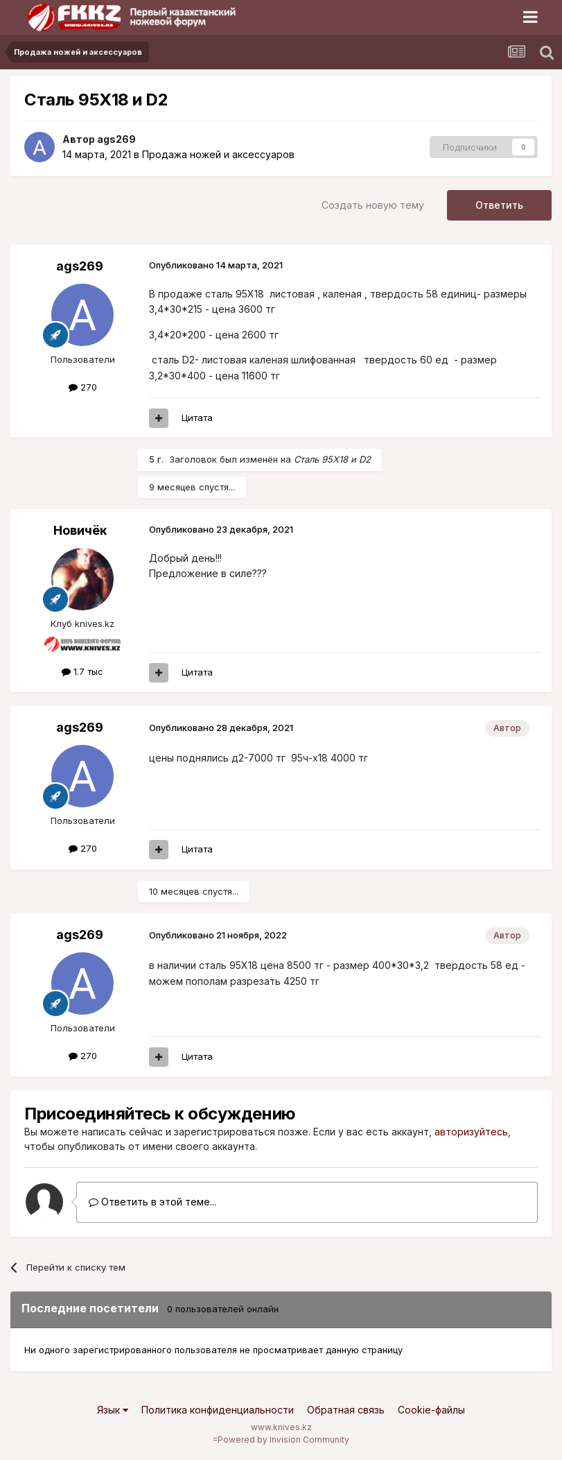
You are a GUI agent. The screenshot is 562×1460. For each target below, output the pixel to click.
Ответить (499, 205)
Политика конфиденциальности (217, 1410)
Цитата (197, 417)
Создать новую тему (373, 205)
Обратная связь (346, 1410)
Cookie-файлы (431, 1410)
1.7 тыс (82, 671)
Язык (112, 1410)
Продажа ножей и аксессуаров (218, 154)
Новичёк (80, 530)
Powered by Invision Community (283, 1439)
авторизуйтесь (471, 1131)
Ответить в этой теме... (152, 1202)
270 (83, 387)
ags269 (116, 139)
